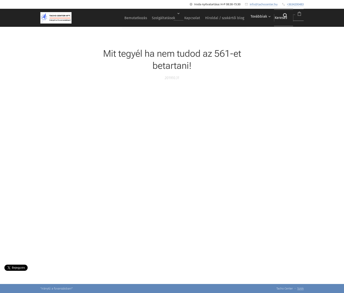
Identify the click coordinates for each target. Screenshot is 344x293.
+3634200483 (295, 4)
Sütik (300, 288)
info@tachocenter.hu (264, 4)
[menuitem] (109, 18)
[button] (269, 18)
